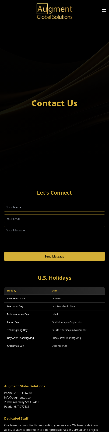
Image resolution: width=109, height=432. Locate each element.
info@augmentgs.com (18, 397)
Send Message (54, 256)
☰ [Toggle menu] (103, 11)
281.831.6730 (23, 393)
